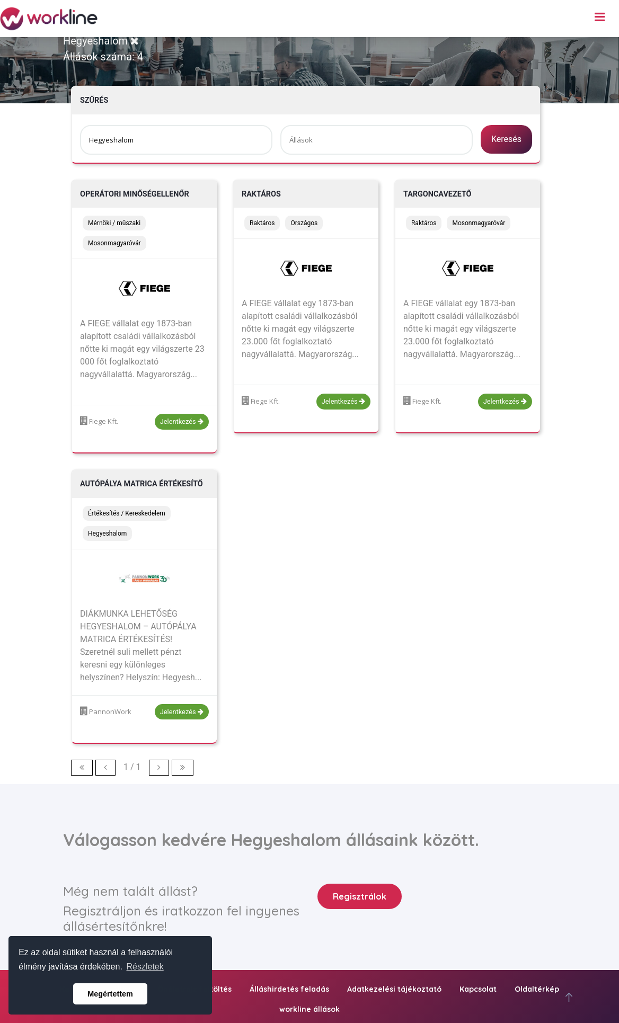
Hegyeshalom (101, 40)
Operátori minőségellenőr (134, 194)
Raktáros (261, 194)
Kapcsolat (478, 989)
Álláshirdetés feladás (289, 989)
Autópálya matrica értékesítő (141, 483)
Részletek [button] (145, 966)
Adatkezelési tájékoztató (394, 989)
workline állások (309, 1009)
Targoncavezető (437, 194)
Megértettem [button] (110, 994)
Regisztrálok (359, 896)
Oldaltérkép (537, 989)
